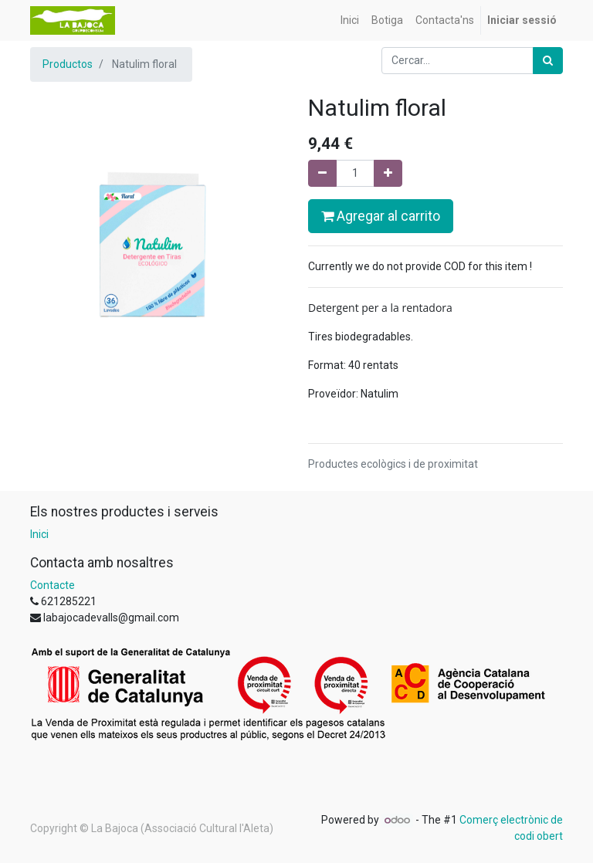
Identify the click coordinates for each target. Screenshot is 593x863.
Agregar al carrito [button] (380, 216)
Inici (39, 534)
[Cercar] (548, 60)
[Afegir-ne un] (388, 173)
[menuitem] (349, 20)
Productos (67, 64)
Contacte (52, 585)
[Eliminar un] (322, 173)
